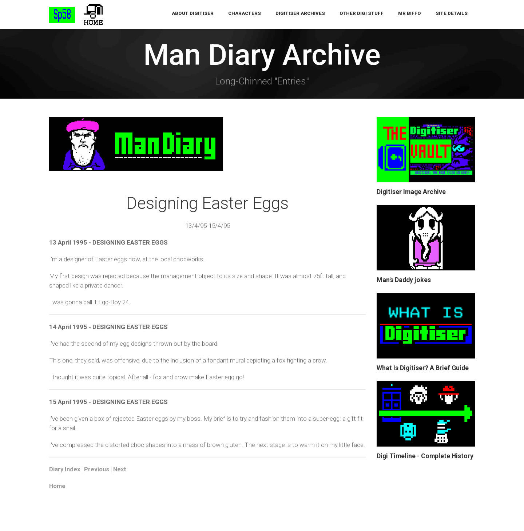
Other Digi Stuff (362, 14)
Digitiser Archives (300, 14)
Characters (244, 14)
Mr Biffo (409, 14)
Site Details (452, 14)
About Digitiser (193, 14)
